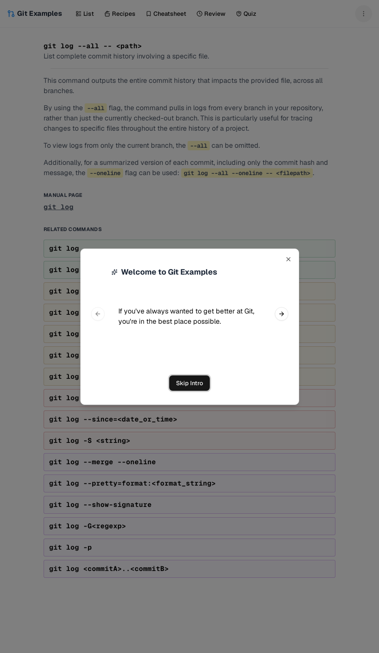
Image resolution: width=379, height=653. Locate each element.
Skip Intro (189, 383)
